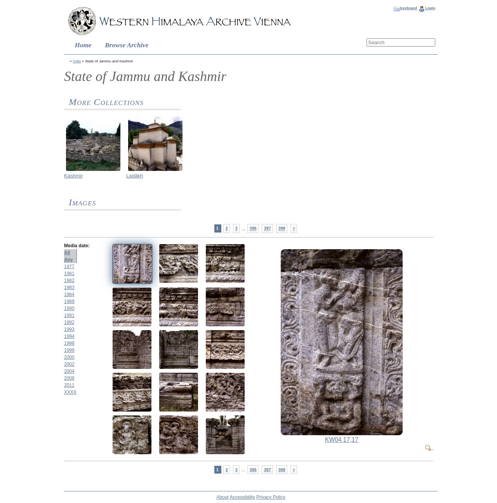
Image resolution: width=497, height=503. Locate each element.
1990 (69, 308)
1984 (69, 294)
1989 (69, 301)
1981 (69, 273)
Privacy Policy (270, 497)
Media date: (77, 245)
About (222, 497)
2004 (69, 371)
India (77, 61)
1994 (69, 336)
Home (83, 45)
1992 (69, 322)
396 (253, 228)
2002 (69, 364)
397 (267, 228)
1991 (69, 315)
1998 (69, 343)
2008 (69, 378)
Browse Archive (126, 45)
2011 (69, 385)
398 (281, 228)
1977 (69, 266)
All (67, 252)
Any (68, 259)
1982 (69, 280)
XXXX (70, 392)
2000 (69, 357)
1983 (69, 287)
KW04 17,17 (341, 439)
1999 (69, 350)
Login (430, 8)
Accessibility (242, 497)
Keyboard (408, 8)
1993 (69, 329)
